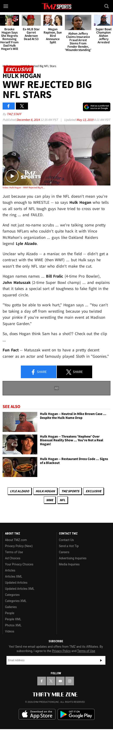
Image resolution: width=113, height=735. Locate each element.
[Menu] (6, 6)
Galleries (11, 607)
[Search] (107, 6)
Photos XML (13, 625)
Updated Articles (16, 582)
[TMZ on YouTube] (60, 681)
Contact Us (66, 540)
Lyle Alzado (19, 491)
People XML (13, 619)
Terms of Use (14, 552)
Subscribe (101, 660)
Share (39, 372)
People (9, 613)
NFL (62, 500)
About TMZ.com (16, 540)
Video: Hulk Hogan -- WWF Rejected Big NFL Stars (24, 187)
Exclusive (93, 491)
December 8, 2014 (28, 120)
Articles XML (13, 576)
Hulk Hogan (45, 491)
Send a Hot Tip (69, 546)
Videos (9, 631)
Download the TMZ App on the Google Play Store (76, 714)
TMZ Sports (70, 491)
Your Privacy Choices (19, 564)
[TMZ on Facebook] (41, 681)
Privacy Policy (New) (19, 546)
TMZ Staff (14, 114)
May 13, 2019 (85, 120)
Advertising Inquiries (73, 558)
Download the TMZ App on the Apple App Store (37, 714)
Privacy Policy (61, 651)
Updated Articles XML (19, 588)
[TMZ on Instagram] (69, 681)
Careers (64, 552)
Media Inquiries (69, 564)
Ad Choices (12, 558)
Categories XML (15, 601)
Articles (10, 570)
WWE (49, 500)
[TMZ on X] (51, 681)
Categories (12, 595)
